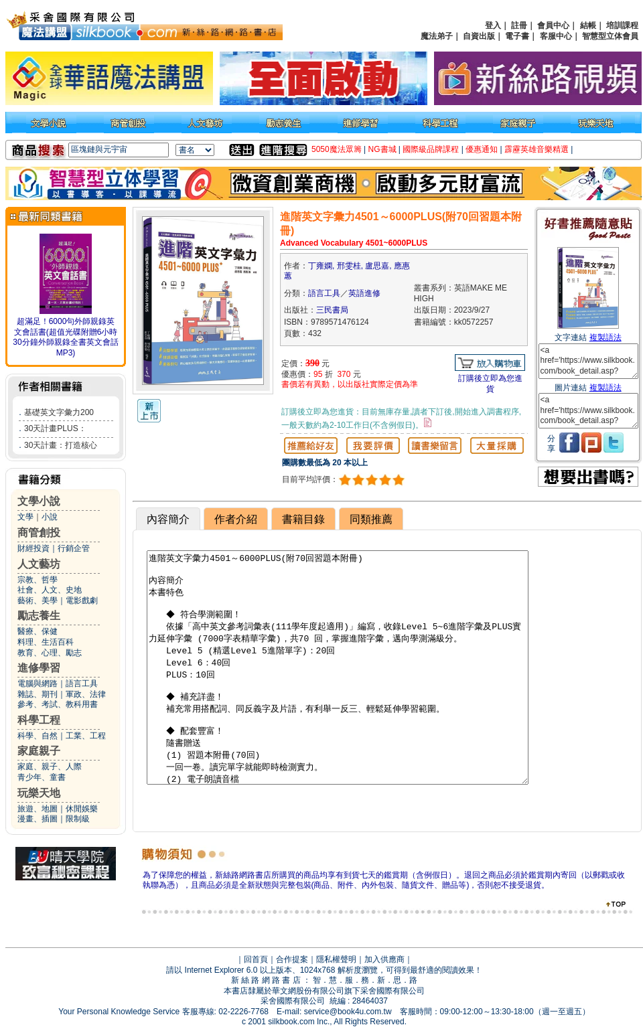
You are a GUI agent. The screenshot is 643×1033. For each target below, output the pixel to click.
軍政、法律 (86, 694)
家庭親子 (38, 751)
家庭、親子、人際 (49, 766)
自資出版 (479, 36)
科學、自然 (37, 735)
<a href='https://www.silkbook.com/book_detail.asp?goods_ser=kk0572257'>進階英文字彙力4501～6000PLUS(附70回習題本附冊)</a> (588, 361)
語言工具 (82, 683)
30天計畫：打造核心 (60, 445)
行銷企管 (74, 548)
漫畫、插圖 (37, 818)
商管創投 (38, 532)
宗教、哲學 (37, 579)
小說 (50, 517)
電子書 (517, 36)
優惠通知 (482, 149)
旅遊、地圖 (37, 808)
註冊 (519, 25)
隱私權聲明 (336, 959)
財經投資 (33, 548)
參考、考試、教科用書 (57, 704)
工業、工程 (86, 735)
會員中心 (553, 25)
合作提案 (292, 959)
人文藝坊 (38, 564)
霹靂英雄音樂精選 (536, 149)
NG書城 (382, 149)
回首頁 (256, 959)
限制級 (78, 818)
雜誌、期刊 (37, 694)
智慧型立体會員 (610, 36)
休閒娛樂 (82, 808)
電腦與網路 (37, 683)
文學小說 (38, 501)
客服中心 (556, 36)
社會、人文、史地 (49, 589)
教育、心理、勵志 (49, 652)
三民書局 (332, 310)
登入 (493, 25)
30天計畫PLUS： (55, 428)
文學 (25, 517)
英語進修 (364, 293)
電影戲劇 (82, 600)
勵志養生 (38, 615)
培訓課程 (622, 25)
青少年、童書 (41, 777)
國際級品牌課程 (431, 149)
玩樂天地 (38, 793)
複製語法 (605, 337)
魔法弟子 (437, 36)
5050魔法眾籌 (336, 149)
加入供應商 (384, 959)
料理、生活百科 (45, 642)
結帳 (588, 25)
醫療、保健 (37, 631)
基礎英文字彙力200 (59, 412)
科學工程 (38, 720)
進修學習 (38, 667)
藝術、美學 (37, 600)
